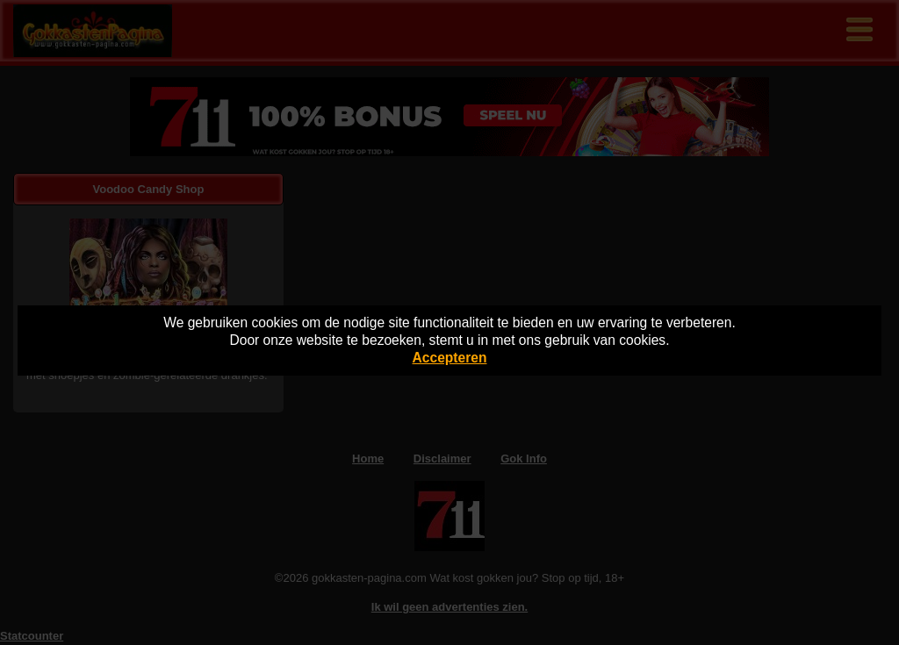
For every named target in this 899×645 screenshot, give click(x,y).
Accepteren (450, 357)
